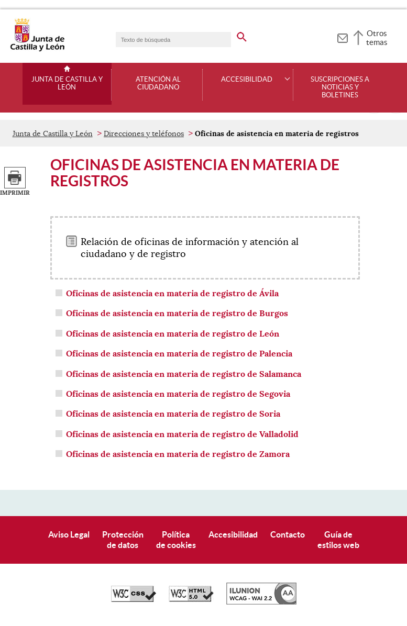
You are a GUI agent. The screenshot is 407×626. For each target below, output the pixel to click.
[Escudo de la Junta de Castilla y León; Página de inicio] (37, 49)
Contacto (287, 534)
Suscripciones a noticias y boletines (340, 87)
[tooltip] (342, 36)
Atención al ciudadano (158, 83)
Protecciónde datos (123, 539)
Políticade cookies (176, 539)
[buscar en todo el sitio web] (248, 35)
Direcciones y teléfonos (144, 133)
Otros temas (377, 38)
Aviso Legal (69, 534)
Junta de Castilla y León (67, 83)
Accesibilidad (233, 534)
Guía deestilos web (338, 539)
